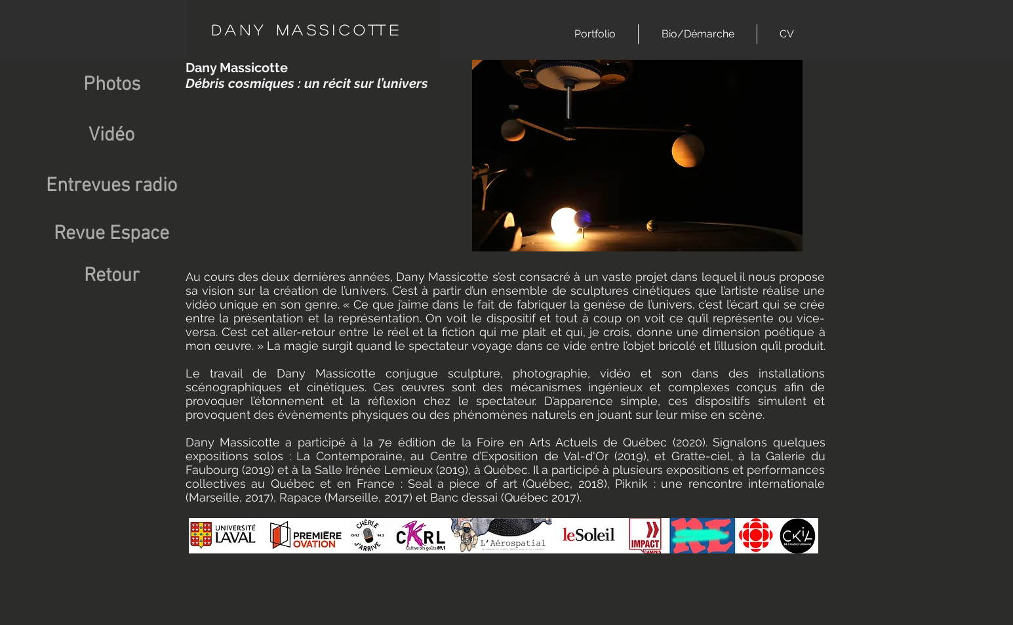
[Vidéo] (112, 135)
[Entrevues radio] (112, 186)
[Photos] (112, 85)
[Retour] (112, 276)
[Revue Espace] (112, 234)
